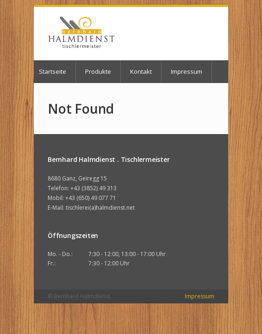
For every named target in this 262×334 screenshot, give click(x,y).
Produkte (98, 71)
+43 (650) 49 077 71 (90, 198)
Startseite (52, 71)
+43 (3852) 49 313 (93, 188)
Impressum (186, 71)
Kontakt (141, 71)
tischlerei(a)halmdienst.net (100, 208)
